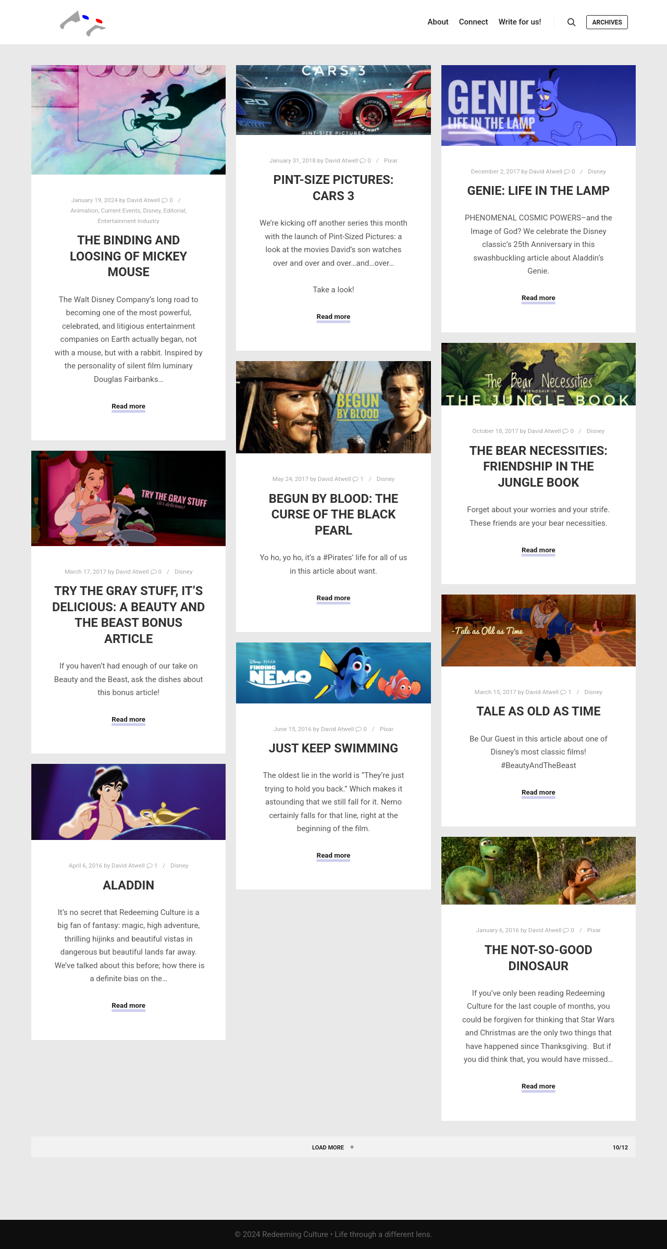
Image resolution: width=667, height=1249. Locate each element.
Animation (84, 210)
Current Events (121, 210)
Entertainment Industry (128, 221)
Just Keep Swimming (333, 748)
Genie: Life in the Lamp (538, 190)
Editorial (175, 210)
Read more (128, 406)
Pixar (391, 160)
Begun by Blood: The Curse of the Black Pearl (333, 514)
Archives (607, 22)
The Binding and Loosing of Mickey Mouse (128, 256)
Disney (151, 210)
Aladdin (128, 885)
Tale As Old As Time (538, 711)
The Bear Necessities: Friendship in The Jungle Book (539, 466)
